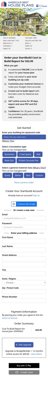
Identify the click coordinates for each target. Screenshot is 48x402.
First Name (7, 237)
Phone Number (9, 296)
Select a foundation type (14, 146)
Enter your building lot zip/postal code (21, 132)
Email (5, 214)
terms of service (9, 318)
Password (7, 223)
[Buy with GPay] (24, 365)
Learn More (36, 354)
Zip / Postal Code (10, 287)
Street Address (9, 255)
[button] (24, 204)
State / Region (9, 278)
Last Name (7, 246)
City (4, 269)
